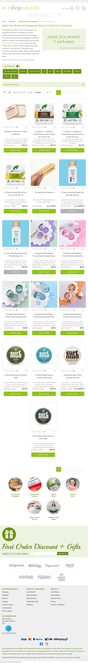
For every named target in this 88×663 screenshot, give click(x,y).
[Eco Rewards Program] (34, 484)
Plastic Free (12, 21)
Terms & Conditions (58, 604)
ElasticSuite (18, 662)
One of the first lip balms (11, 43)
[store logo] (23, 8)
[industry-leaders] (62, 576)
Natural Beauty (31, 595)
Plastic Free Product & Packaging (28, 21)
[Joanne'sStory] (73, 484)
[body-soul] (17, 565)
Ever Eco (23, 71)
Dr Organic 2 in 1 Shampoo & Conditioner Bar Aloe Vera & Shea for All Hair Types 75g (72, 134)
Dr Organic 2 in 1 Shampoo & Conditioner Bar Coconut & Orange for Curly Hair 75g (44, 134)
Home (4, 21)
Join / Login (65, 8)
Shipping (5, 592)
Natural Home (31, 598)
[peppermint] (52, 565)
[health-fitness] (34, 565)
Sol (44, 71)
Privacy (53, 601)
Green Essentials (34, 71)
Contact (5, 601)
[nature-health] (44, 576)
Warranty (5, 595)
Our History (55, 592)
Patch (14, 76)
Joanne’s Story (56, 598)
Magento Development (61, 657)
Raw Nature (67, 71)
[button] (26, 127)
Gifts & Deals (7, 611)
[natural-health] (26, 576)
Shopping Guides (32, 601)
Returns (5, 598)
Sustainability (55, 595)
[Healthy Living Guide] (53, 507)
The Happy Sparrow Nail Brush (44, 192)
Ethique (77, 71)
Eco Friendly (30, 592)
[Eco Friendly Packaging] (15, 484)
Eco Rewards (6, 608)
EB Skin (7, 76)
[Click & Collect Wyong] (34, 507)
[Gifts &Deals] (53, 484)
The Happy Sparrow (10, 71)
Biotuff (58, 71)
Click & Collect (7, 604)
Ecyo (50, 71)
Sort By (30, 92)
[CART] (83, 8)
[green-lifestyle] (70, 565)
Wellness (29, 604)
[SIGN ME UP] (62, 553)
